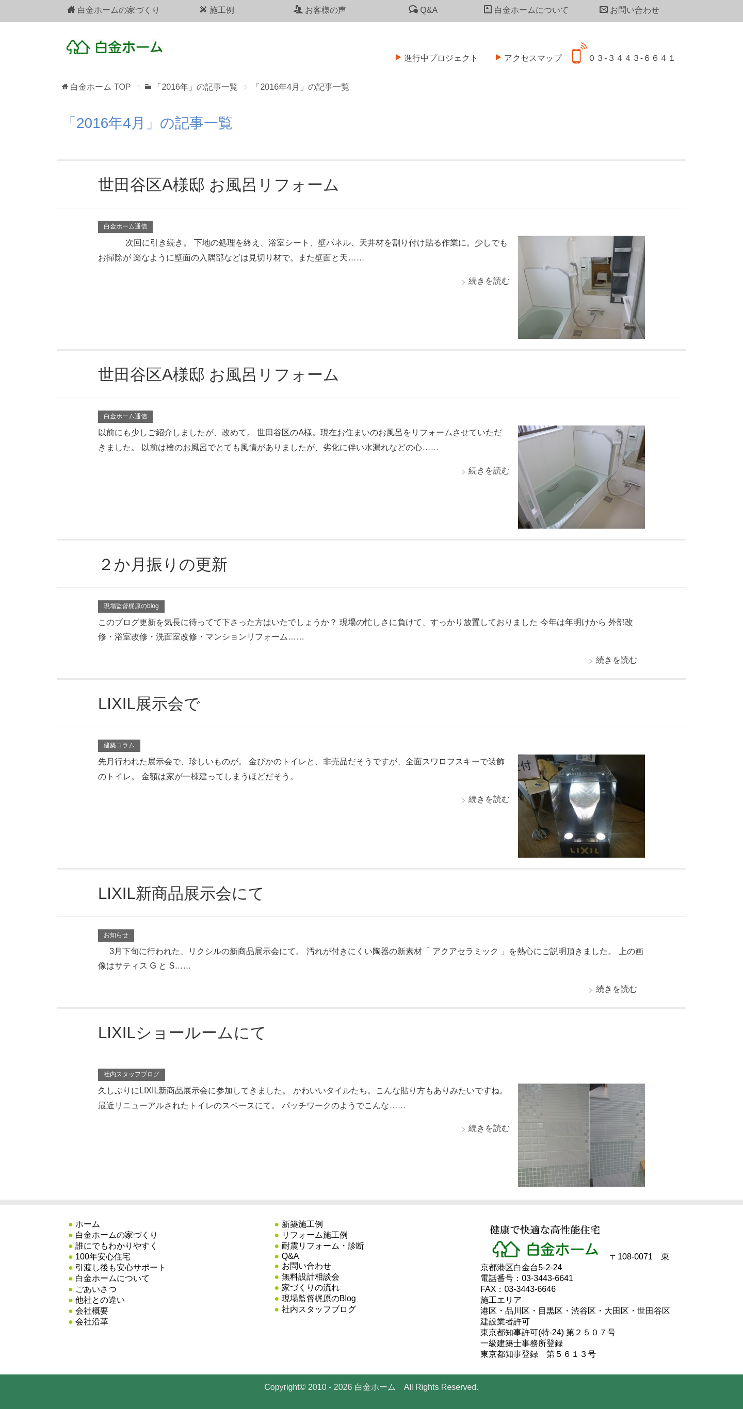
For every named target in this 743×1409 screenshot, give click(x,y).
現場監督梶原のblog (131, 606)
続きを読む (489, 280)
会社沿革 (91, 1321)
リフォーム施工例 (315, 1235)
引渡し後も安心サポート (120, 1267)
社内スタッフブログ (131, 1074)
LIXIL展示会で (153, 703)
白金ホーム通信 (125, 226)
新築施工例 (302, 1224)
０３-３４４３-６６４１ (624, 51)
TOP (100, 87)
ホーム (87, 1224)
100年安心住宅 (103, 1256)
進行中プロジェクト (433, 51)
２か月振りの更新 (169, 564)
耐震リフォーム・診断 (323, 1245)
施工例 (216, 9)
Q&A (423, 9)
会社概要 (91, 1310)
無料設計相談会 (311, 1276)
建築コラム (119, 745)
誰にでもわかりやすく (116, 1245)
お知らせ (116, 935)
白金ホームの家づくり (113, 9)
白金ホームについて (526, 9)
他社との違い (100, 1300)
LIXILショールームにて (190, 1032)
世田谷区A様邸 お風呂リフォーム (230, 184)
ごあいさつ (96, 1289)
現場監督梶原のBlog (319, 1298)
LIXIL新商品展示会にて (189, 893)
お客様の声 (320, 9)
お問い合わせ (629, 9)
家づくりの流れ (311, 1287)
